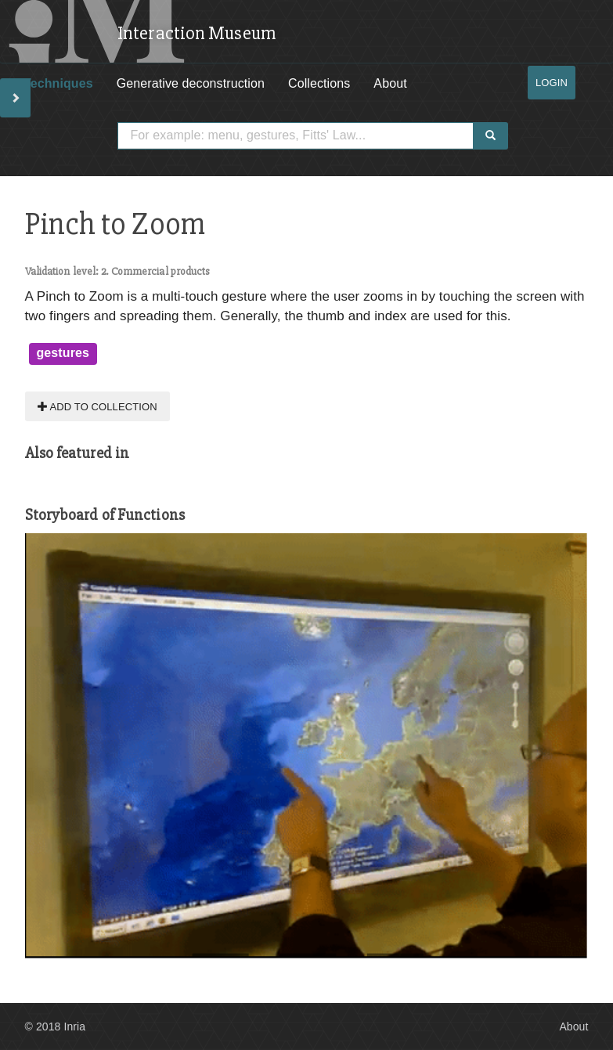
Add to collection (97, 406)
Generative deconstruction (191, 83)
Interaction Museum (196, 33)
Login (551, 82)
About (389, 83)
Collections (319, 83)
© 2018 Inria (55, 1026)
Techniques (58, 83)
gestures (63, 352)
